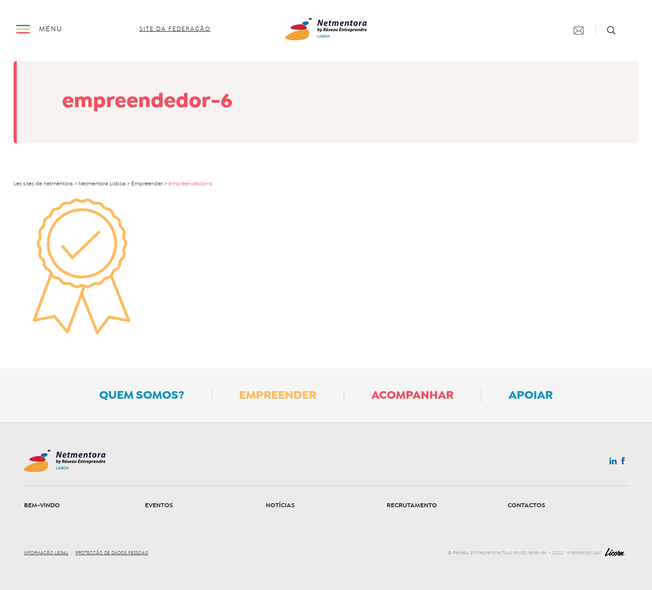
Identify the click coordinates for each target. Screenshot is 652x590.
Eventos (159, 505)
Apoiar (530, 394)
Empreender (277, 394)
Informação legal (46, 553)
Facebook (622, 462)
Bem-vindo (42, 505)
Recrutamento (412, 505)
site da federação (175, 29)
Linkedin (613, 463)
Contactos (526, 505)
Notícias (280, 505)
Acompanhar (412, 394)
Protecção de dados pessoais (112, 553)
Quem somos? (141, 394)
